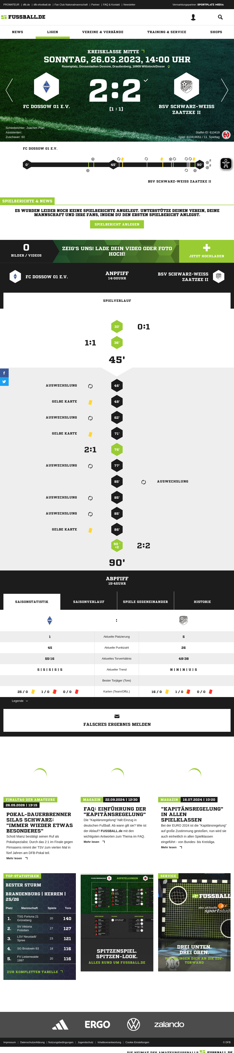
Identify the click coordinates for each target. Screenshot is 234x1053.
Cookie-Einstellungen (137, 1042)
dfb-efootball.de (42, 4)
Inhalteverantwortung (109, 1042)
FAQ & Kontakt (111, 4)
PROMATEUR (11, 4)
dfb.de (26, 4)
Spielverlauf (117, 300)
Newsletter (129, 4)
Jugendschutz (85, 1042)
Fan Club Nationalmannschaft (71, 4)
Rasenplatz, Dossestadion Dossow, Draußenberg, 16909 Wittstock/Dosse (117, 67)
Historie (202, 601)
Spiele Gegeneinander (145, 601)
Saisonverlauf (88, 601)
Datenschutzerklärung (32, 1042)
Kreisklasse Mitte (117, 51)
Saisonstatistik (31, 601)
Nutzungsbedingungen (60, 1042)
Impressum (9, 1042)
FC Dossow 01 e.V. (46, 106)
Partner (95, 4)
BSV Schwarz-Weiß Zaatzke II (186, 109)
